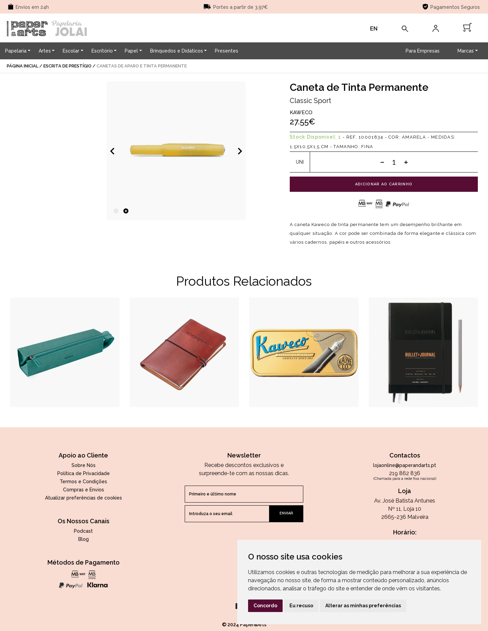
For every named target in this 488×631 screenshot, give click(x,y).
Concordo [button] (265, 605)
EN (374, 28)
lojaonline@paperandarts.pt (404, 465)
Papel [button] (131, 51)
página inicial (22, 65)
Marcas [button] (466, 51)
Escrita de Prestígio (67, 65)
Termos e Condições (83, 481)
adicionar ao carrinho (384, 184)
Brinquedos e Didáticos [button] (176, 51)
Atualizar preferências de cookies (83, 498)
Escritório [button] (102, 51)
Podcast (83, 531)
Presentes (226, 51)
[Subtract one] (382, 162)
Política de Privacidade (83, 473)
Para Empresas (423, 51)
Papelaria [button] (15, 51)
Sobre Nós (84, 465)
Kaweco (301, 112)
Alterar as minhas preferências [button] (363, 605)
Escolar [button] (71, 51)
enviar (286, 513)
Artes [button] (45, 51)
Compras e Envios (83, 489)
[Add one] (406, 162)
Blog (83, 539)
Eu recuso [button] (301, 605)
